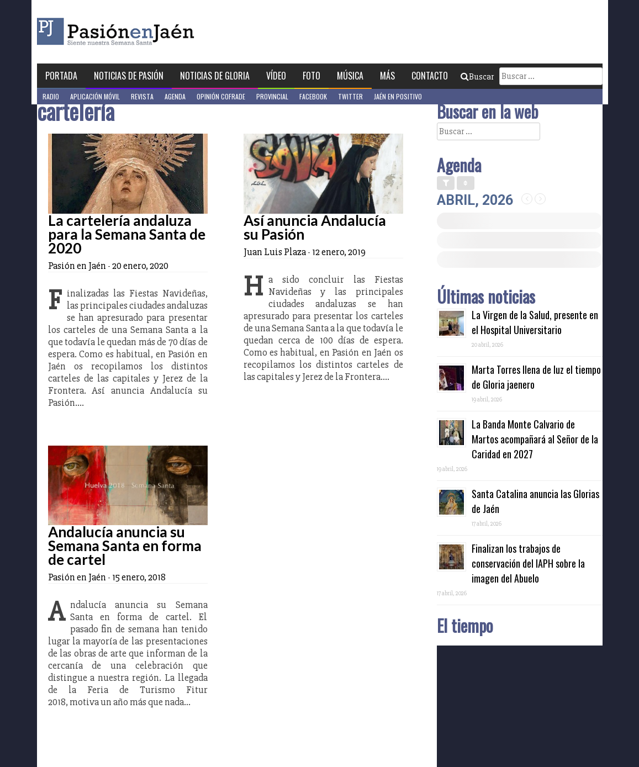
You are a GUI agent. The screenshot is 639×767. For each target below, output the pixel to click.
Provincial (272, 96)
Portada (61, 75)
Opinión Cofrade (221, 96)
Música (350, 75)
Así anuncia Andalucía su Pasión (315, 227)
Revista (142, 96)
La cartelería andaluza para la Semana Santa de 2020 (126, 234)
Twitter (350, 96)
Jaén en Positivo (398, 96)
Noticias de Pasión (128, 75)
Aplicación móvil (95, 96)
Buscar (477, 76)
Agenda (175, 96)
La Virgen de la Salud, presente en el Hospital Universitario (535, 322)
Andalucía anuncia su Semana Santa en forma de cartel (125, 545)
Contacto (429, 75)
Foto (311, 75)
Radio (51, 96)
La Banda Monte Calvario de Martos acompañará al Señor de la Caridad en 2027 (535, 439)
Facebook (313, 96)
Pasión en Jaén (145, 31)
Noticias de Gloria (215, 75)
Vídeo (276, 75)
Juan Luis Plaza (275, 252)
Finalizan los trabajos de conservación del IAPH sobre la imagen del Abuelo (528, 563)
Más (387, 75)
